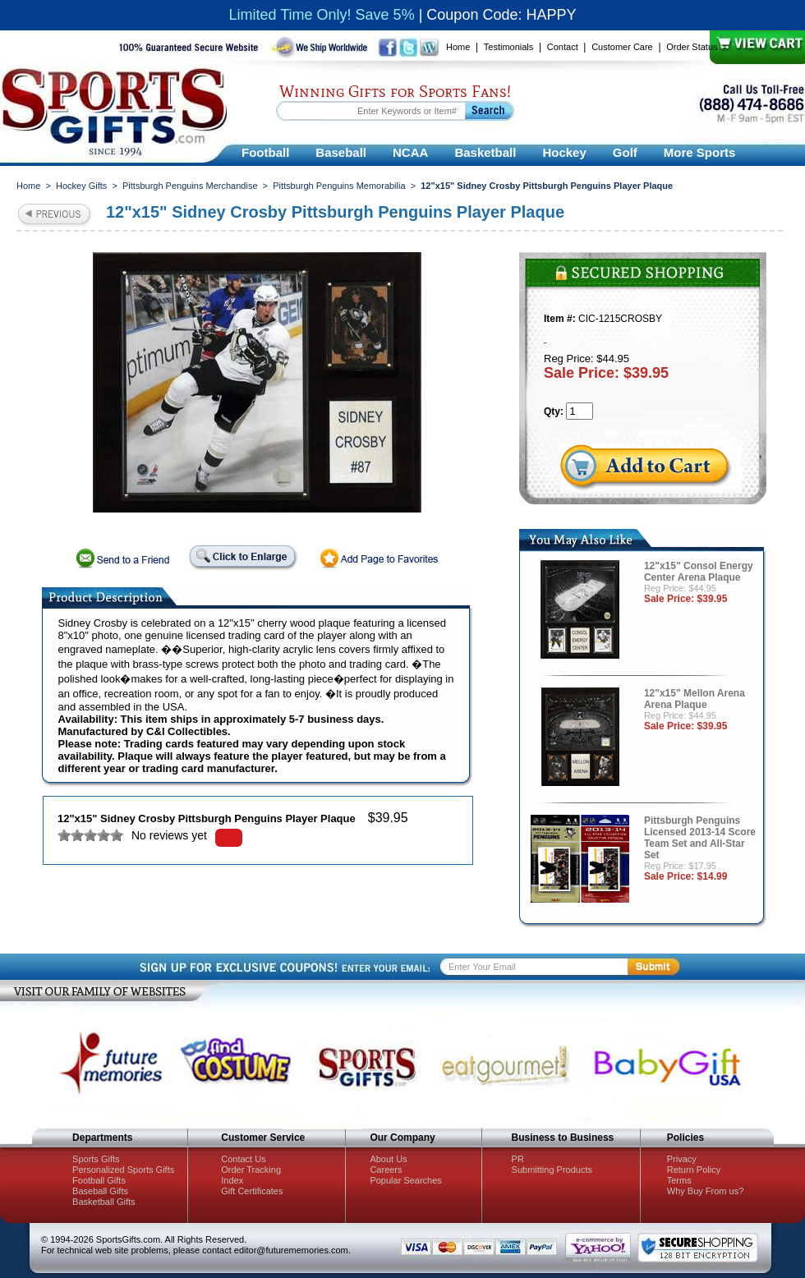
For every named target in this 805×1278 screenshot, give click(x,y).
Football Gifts (99, 1180)
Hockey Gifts (81, 186)
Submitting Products (552, 1170)
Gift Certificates (252, 1191)
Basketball (485, 152)
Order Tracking (251, 1170)
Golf (625, 152)
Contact (562, 47)
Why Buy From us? (705, 1191)
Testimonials (509, 47)
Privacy (682, 1159)
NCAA (410, 152)
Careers (386, 1170)
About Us (388, 1159)
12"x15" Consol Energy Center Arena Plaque (698, 571)
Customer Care (622, 47)
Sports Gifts (95, 1159)
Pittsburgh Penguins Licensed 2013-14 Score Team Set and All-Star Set (700, 838)
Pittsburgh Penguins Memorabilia (339, 186)
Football (265, 152)
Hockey (564, 152)
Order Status (691, 47)
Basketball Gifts (103, 1202)
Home (458, 47)
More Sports (700, 152)
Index (232, 1180)
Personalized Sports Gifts (123, 1170)
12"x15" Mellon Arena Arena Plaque (694, 698)
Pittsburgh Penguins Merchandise (189, 186)
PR (518, 1159)
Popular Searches (405, 1180)
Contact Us (243, 1159)
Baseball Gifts (100, 1191)
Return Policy (693, 1170)
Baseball (340, 152)
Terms (679, 1180)
